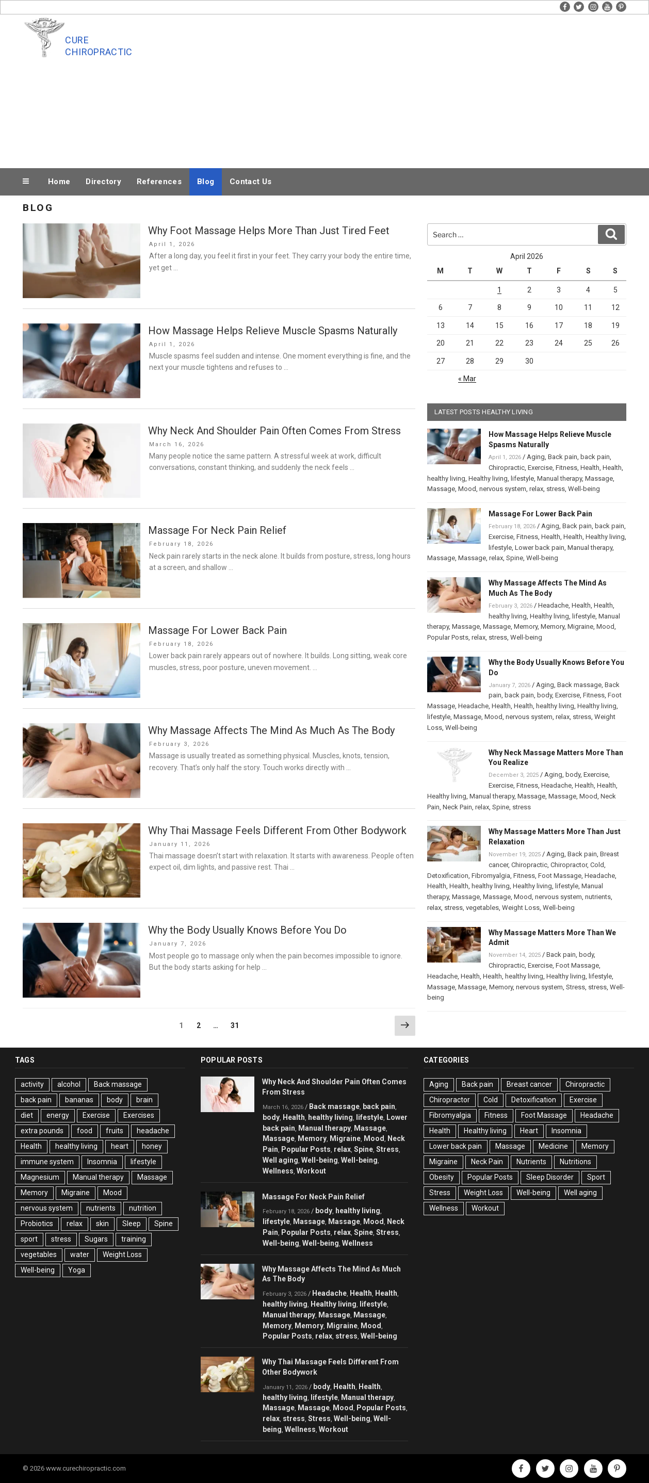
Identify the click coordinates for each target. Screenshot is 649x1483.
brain (144, 1100)
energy (57, 1115)
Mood (467, 489)
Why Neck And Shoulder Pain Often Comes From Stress (274, 431)
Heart (529, 1131)
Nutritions (575, 1162)
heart (119, 1146)
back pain (595, 457)
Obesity (441, 1177)
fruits (114, 1131)
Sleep (131, 1223)
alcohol (68, 1084)
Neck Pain (457, 807)
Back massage (579, 685)
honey (152, 1146)
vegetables (482, 907)
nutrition (142, 1208)
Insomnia (102, 1162)
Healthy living (488, 478)
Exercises (138, 1115)
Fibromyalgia (491, 875)
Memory (526, 626)
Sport (596, 1177)
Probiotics (37, 1223)
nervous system (502, 489)
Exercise (540, 467)
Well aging (280, 1160)
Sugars (96, 1239)
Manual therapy (559, 478)
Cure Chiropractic (98, 46)
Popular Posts (447, 637)
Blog (205, 181)
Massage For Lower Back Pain (217, 630)
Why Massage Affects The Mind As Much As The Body (271, 730)
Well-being (584, 489)
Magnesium (40, 1177)
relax (536, 489)
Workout (311, 1171)
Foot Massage (559, 875)
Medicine (553, 1146)
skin (102, 1223)
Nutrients (531, 1162)
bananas (79, 1100)
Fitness (566, 467)
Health (589, 467)
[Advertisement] (428, 89)
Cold (597, 865)
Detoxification (447, 875)
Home (59, 181)
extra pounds (42, 1131)
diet (27, 1115)
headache (153, 1131)
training (133, 1239)
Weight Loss (521, 907)
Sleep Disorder (550, 1177)
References (159, 181)
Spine (514, 558)
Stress (575, 987)
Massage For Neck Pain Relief (217, 530)
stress (555, 489)
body (544, 695)
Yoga (76, 1270)
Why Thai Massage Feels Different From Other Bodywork (277, 830)
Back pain (562, 457)
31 (237, 1025)
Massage (599, 478)
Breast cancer (529, 1084)
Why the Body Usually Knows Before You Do (247, 930)
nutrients (598, 897)
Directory (103, 181)
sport (29, 1239)
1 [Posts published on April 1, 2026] (499, 290)
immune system (47, 1162)
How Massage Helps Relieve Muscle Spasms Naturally (272, 330)
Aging (536, 457)
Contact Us (250, 181)
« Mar (467, 378)
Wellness (278, 1171)
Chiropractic (507, 467)
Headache (553, 605)
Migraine (580, 626)
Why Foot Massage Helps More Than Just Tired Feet (269, 230)
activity (32, 1084)
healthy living (446, 478)
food (84, 1131)
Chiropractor (568, 865)
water (79, 1254)
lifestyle (522, 478)
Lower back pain (539, 547)
